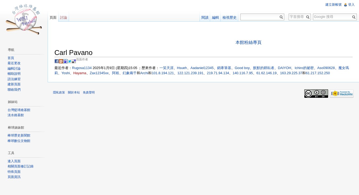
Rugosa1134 (82, 68)
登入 (351, 4)
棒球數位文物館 (19, 141)
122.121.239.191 (190, 73)
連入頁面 (14, 161)
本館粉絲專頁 (249, 42)
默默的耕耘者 (263, 68)
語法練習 (14, 79)
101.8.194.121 (163, 73)
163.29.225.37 (291, 73)
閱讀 (204, 17)
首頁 (11, 58)
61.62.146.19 (266, 73)
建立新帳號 (333, 4)
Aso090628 (326, 68)
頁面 (53, 17)
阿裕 (115, 73)
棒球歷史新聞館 (19, 135)
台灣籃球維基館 (19, 110)
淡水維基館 (16, 115)
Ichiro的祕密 (304, 68)
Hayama (79, 73)
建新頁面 (14, 84)
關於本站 (74, 92)
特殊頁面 (14, 172)
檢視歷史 (230, 17)
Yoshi (65, 73)
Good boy (242, 68)
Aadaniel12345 (202, 68)
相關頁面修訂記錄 (21, 166)
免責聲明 (89, 92)
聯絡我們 (14, 90)
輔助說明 (14, 74)
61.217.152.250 (318, 73)
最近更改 (14, 63)
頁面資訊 (14, 177)
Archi (144, 73)
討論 (63, 17)
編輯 (215, 17)
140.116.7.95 (243, 73)
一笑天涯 (166, 68)
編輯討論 (14, 68)
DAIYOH (284, 68)
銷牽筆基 (224, 68)
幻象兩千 (130, 73)
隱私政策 (59, 92)
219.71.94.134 (218, 73)
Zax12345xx (99, 73)
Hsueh (182, 68)
